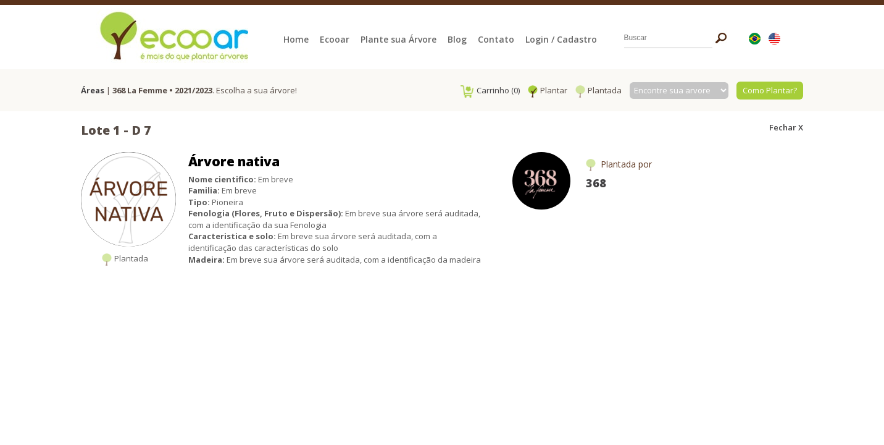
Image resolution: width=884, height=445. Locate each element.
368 (596, 183)
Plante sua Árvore (398, 39)
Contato (496, 39)
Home (296, 39)
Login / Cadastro (561, 39)
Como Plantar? (770, 90)
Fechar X (786, 127)
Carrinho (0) (490, 90)
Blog (457, 39)
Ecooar (334, 39)
